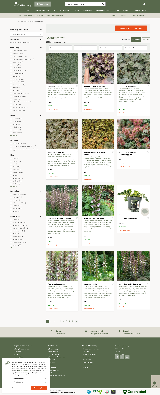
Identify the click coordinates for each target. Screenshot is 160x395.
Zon (16, 200)
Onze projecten (88, 365)
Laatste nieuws (88, 362)
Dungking (17, 130)
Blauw (16, 158)
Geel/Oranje (18, 178)
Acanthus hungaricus (56, 284)
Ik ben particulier (54, 354)
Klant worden (53, 352)
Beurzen (85, 367)
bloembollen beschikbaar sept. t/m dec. (26, 149)
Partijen (146, 40)
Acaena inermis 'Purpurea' (94, 86)
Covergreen (18, 118)
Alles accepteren (39, 388)
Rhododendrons (102, 10)
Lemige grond (18, 236)
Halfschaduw (19, 194)
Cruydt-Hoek (18, 121)
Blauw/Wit (17, 161)
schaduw (17, 206)
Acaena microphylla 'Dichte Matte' (95, 153)
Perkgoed (17, 90)
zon (16, 211)
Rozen (116, 10)
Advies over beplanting (56, 357)
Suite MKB (52, 367)
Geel (16, 175)
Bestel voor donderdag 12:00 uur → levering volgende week (41, 15)
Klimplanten (18, 76)
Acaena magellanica (127, 86)
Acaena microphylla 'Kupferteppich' (127, 153)
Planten (16, 10)
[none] (104, 4)
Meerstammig (19, 96)
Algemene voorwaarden (57, 375)
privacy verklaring (58, 390)
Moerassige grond (20, 242)
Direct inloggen (54, 349)
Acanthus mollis (90, 284)
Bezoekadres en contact (91, 349)
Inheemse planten (21, 93)
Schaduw (17, 197)
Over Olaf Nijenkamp (89, 346)
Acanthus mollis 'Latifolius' (130, 284)
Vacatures (86, 357)
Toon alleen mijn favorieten (21, 42)
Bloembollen (64, 10)
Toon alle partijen (53, 109)
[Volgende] (76, 321)
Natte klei (17, 245)
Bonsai (76, 10)
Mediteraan (18, 79)
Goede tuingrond (20, 225)
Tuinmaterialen (138, 10)
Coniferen (18, 73)
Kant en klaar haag (42, 10)
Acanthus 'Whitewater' (128, 218)
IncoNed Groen (54, 370)
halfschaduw (19, 203)
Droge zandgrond (20, 222)
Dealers (125, 10)
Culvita (16, 124)
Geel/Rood (17, 181)
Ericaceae (18, 62)
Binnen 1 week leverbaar (24, 146)
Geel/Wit (16, 184)
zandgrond (17, 208)
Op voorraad (19, 143)
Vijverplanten (19, 85)
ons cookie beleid (23, 371)
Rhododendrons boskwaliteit (23, 59)
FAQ (50, 373)
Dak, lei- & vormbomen (22, 102)
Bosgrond (17, 219)
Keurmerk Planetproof (90, 354)
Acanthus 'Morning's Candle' (59, 218)
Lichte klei (18, 239)
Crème (16, 167)
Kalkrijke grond (19, 231)
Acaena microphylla (56, 152)
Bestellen (52, 359)
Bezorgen (52, 362)
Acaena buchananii (55, 86)
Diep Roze (17, 170)
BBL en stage (87, 359)
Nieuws (113, 15)
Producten (136, 40)
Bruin (16, 164)
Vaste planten (20, 51)
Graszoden (17, 133)
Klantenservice (138, 15)
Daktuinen (17, 127)
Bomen (27, 10)
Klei (16, 234)
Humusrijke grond (20, 228)
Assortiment (43, 4)
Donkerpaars (18, 172)
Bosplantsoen (88, 10)
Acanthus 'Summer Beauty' (95, 218)
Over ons (124, 15)
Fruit (54, 10)
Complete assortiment (23, 349)
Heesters (18, 53)
